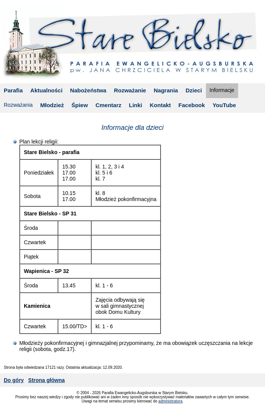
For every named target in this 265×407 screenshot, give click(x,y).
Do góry (14, 380)
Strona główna (46, 380)
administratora (170, 401)
